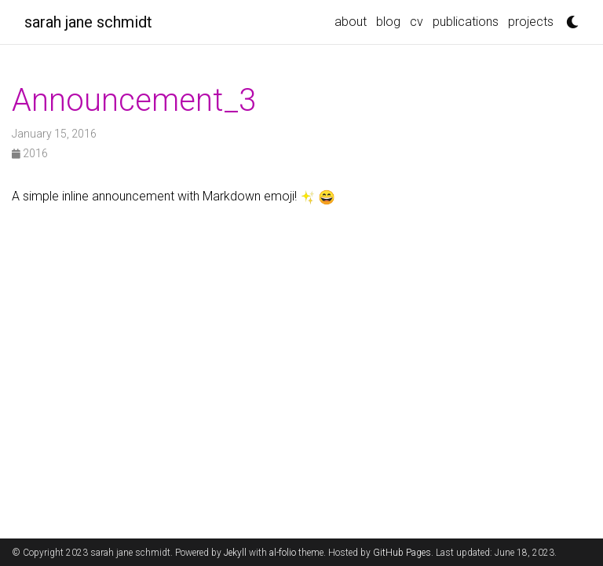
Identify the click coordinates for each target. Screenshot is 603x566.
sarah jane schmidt (88, 22)
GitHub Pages (402, 552)
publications (466, 21)
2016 (30, 153)
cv (416, 21)
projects (531, 21)
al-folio (282, 552)
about (350, 21)
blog (388, 21)
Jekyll (235, 552)
